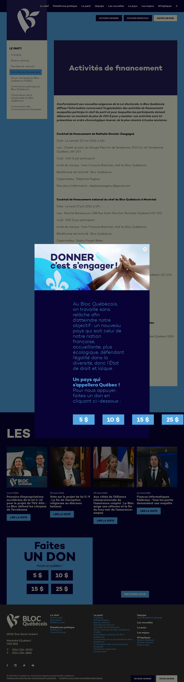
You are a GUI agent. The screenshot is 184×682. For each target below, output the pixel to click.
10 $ (113, 419)
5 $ (83, 419)
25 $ (172, 419)
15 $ (143, 419)
